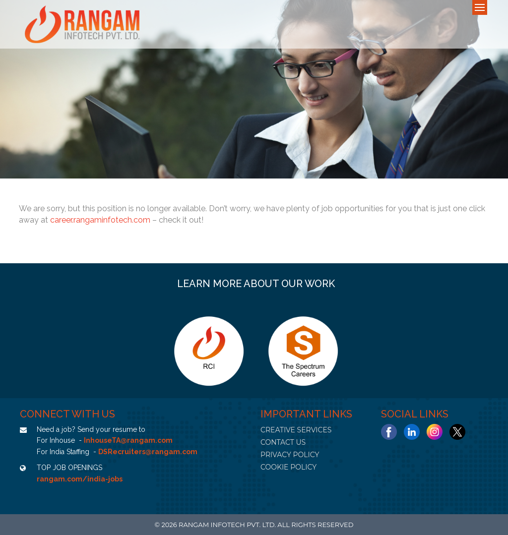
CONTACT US (283, 442)
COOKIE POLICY (288, 467)
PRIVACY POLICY (289, 454)
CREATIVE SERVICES (295, 429)
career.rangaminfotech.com (100, 220)
